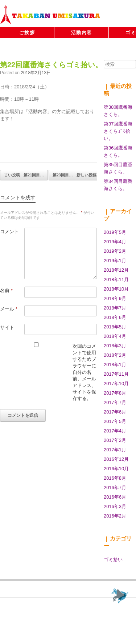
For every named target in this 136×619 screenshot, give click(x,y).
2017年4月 (115, 431)
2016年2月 (115, 516)
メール (8, 309)
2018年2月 (115, 355)
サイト (7, 327)
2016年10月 (116, 468)
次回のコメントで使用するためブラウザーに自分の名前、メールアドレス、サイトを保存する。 (84, 372)
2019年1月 (115, 260)
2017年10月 (116, 383)
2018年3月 (115, 345)
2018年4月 (115, 336)
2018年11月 (116, 279)
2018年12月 (116, 270)
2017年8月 (115, 393)
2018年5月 (115, 327)
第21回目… (24, 175)
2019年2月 (115, 251)
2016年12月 (116, 459)
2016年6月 (115, 497)
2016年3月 (115, 506)
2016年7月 (115, 487)
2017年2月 (115, 440)
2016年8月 (115, 478)
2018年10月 (116, 289)
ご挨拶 (27, 32)
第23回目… (74, 175)
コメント (9, 231)
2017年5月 (115, 421)
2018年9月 (115, 298)
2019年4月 (115, 241)
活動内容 (81, 32)
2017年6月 (115, 412)
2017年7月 (115, 402)
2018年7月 (115, 308)
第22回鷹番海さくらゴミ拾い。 (51, 65)
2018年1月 (115, 364)
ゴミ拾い (113, 559)
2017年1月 (115, 449)
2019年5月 (115, 232)
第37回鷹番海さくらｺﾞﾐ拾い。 (118, 131)
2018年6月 (115, 317)
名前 (6, 290)
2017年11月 (116, 374)
